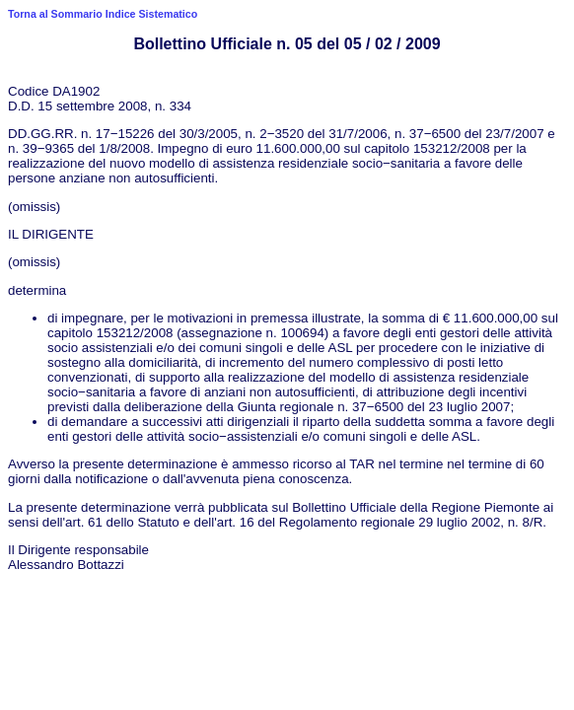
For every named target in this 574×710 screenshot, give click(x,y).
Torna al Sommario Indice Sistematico (102, 14)
